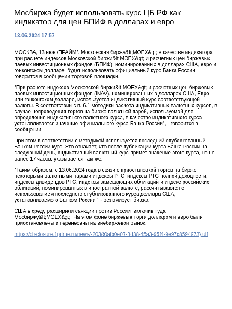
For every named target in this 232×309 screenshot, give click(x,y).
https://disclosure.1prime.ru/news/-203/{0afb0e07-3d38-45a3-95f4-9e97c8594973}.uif (111, 234)
